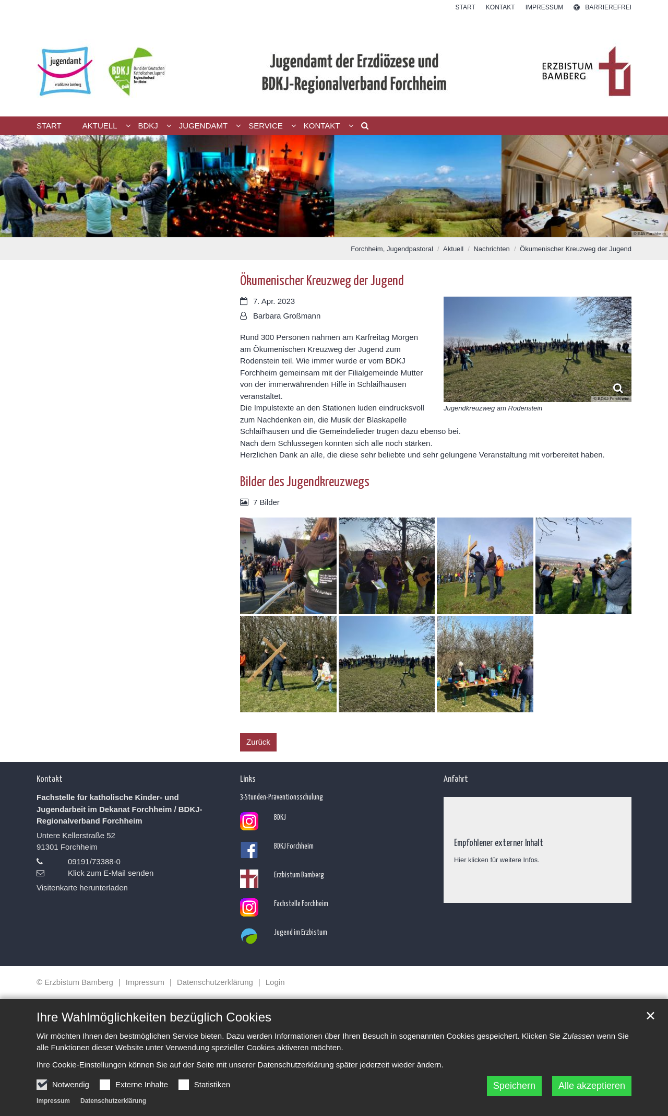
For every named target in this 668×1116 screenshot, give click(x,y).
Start (49, 125)
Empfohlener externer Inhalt (498, 842)
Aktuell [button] (99, 125)
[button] (361, 128)
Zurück (258, 741)
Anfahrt (456, 778)
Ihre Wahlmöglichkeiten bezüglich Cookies (154, 1017)
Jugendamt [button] (203, 125)
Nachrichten (491, 249)
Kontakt (50, 778)
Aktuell (453, 249)
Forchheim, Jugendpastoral (392, 249)
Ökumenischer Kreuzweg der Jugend (575, 249)
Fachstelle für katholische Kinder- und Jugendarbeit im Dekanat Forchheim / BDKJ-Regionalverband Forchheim (119, 809)
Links (248, 778)
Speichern (514, 1085)
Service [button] (265, 125)
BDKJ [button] (148, 125)
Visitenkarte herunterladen (82, 887)
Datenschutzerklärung (113, 1101)
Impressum (53, 1101)
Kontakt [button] (322, 125)
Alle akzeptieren (591, 1085)
